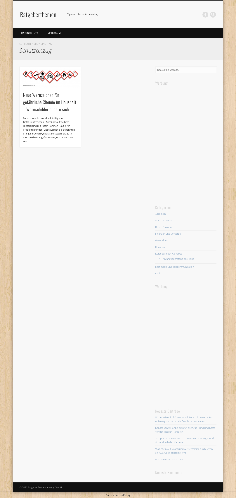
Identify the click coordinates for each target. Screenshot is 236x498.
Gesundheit (161, 240)
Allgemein (160, 213)
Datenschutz (29, 33)
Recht (158, 273)
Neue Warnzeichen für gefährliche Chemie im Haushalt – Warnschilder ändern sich (49, 101)
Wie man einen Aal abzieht (169, 459)
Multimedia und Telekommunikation (174, 266)
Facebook (205, 15)
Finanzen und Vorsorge (168, 233)
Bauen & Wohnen (164, 227)
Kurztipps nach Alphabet (168, 253)
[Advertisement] (183, 141)
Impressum (54, 33)
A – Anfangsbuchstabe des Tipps (176, 258)
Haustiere (160, 247)
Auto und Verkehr (164, 220)
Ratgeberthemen (38, 14)
